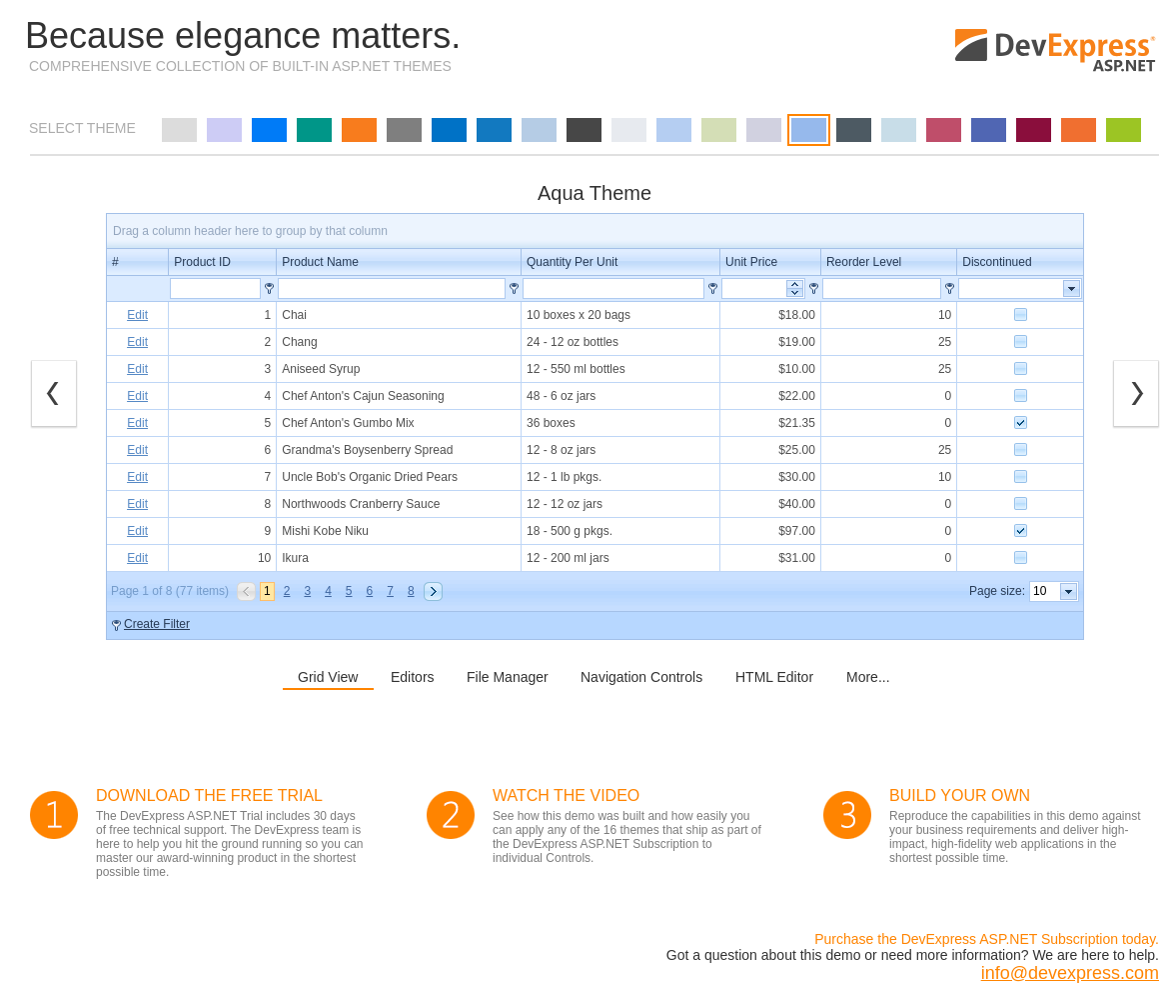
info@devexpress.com (1070, 973)
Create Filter (157, 624)
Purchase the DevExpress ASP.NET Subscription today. (986, 939)
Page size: (997, 591)
